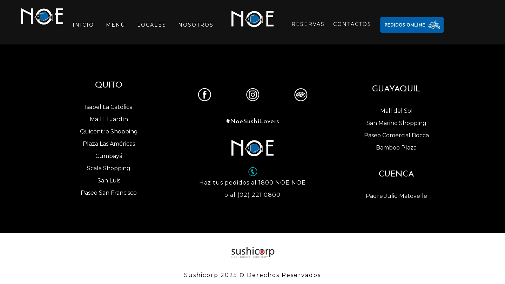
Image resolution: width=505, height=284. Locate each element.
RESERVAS (308, 24)
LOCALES (151, 25)
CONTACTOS (352, 24)
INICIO (83, 25)
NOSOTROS (196, 25)
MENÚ (115, 25)
